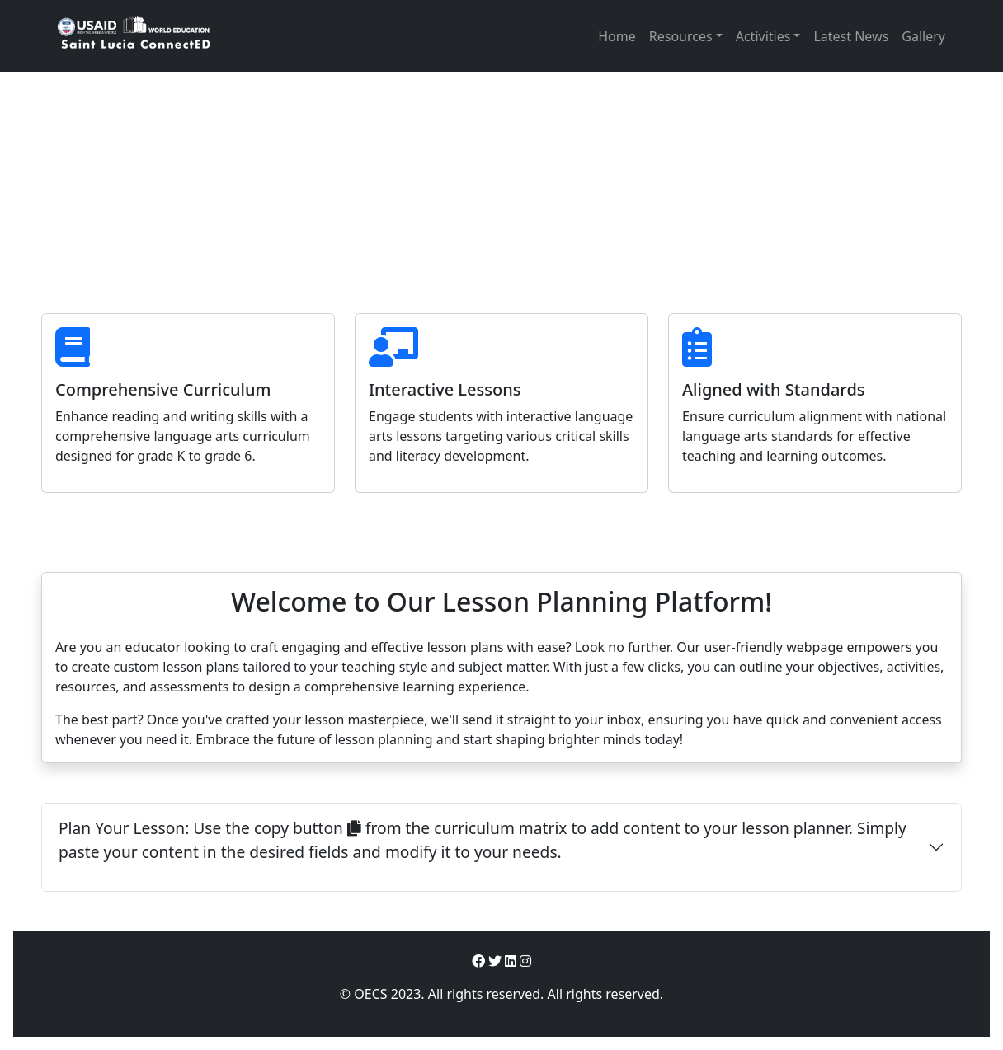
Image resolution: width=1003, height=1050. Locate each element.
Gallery (923, 36)
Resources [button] (681, 36)
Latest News (850, 36)
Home (617, 36)
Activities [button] (763, 36)
